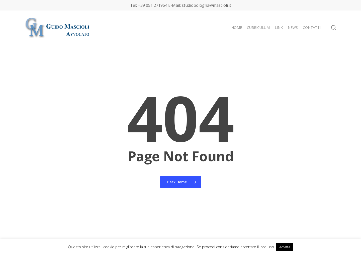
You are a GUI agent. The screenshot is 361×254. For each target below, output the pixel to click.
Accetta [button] (284, 247)
